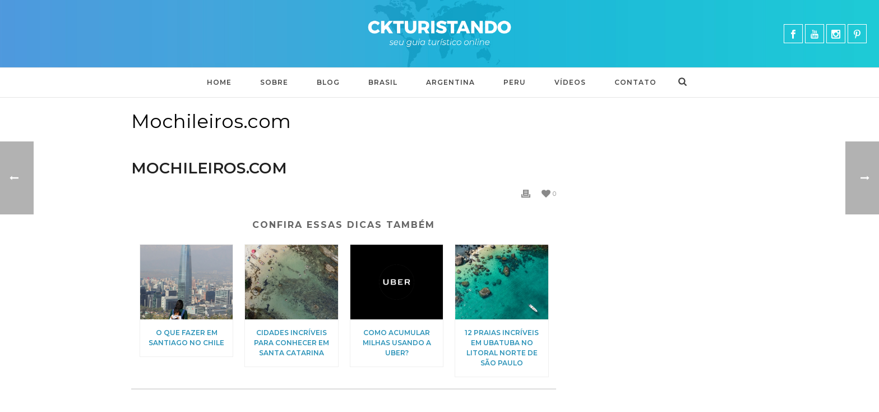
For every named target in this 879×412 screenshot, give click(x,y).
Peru (514, 82)
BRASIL (382, 82)
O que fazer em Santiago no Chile (186, 337)
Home (219, 82)
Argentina (450, 82)
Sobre (274, 82)
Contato (635, 82)
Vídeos (570, 82)
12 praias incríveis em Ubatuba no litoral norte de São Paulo (502, 347)
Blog (328, 82)
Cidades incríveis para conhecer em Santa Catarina (291, 342)
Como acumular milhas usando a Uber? (397, 342)
